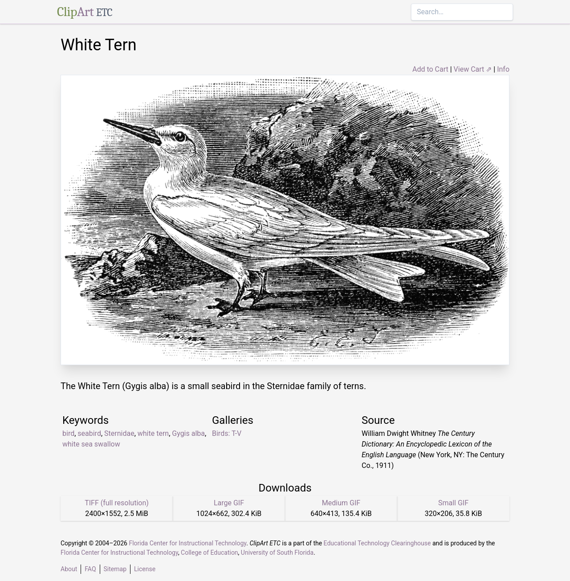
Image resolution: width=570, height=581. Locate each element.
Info (503, 69)
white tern (153, 433)
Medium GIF (341, 503)
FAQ (90, 569)
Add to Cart (430, 69)
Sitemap (115, 569)
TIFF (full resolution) (117, 503)
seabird (89, 433)
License (144, 569)
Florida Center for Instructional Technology (187, 543)
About (69, 569)
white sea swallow (91, 444)
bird (68, 433)
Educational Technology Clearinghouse (377, 543)
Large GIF (229, 503)
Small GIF (453, 503)
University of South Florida (277, 552)
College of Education (209, 552)
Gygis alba (188, 433)
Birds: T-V (226, 433)
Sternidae (119, 433)
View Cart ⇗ (473, 69)
